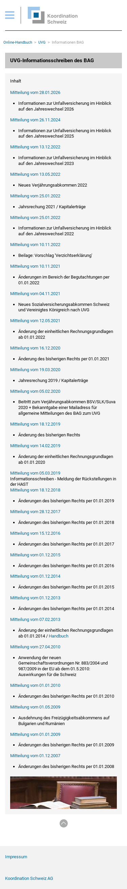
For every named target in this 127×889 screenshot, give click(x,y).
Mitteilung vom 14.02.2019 (35, 445)
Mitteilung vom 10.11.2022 (35, 244)
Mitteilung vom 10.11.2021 (35, 266)
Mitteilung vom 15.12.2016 (35, 533)
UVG (42, 42)
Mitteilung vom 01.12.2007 (35, 755)
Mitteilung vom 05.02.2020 (35, 391)
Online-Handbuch (17, 42)
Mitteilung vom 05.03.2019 (35, 473)
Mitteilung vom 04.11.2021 (35, 293)
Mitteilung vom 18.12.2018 (35, 489)
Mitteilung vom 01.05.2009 (35, 707)
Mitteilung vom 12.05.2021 (35, 320)
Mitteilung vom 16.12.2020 (35, 348)
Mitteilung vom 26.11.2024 (35, 119)
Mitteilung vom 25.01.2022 (35, 195)
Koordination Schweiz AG (29, 878)
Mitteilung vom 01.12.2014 (35, 576)
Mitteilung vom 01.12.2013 (35, 597)
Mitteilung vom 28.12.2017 (35, 511)
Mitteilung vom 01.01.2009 (35, 734)
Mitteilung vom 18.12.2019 (35, 424)
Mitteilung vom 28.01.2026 (35, 92)
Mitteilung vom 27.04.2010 (35, 646)
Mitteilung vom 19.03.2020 (35, 369)
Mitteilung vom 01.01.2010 (35, 685)
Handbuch (58, 636)
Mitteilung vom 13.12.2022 (35, 146)
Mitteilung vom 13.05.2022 (35, 174)
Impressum (16, 856)
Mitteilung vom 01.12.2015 (35, 554)
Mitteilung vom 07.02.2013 (35, 619)
